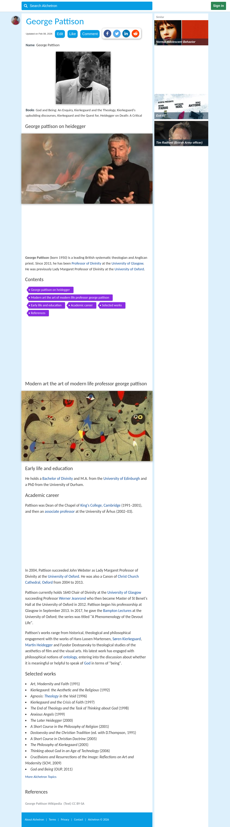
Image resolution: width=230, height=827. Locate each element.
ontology (70, 657)
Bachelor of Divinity (57, 478)
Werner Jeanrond (72, 598)
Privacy (65, 819)
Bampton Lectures (117, 610)
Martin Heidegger (39, 645)
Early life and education (46, 305)
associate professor (60, 511)
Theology (51, 696)
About (34, 819)
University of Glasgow (127, 263)
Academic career (82, 305)
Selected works (112, 305)
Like (72, 34)
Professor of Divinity (86, 263)
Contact (78, 819)
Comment (90, 34)
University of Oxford (129, 269)
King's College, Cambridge (100, 505)
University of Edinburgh (121, 478)
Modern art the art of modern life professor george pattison (70, 297)
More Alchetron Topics (40, 777)
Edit (60, 34)
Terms (52, 819)
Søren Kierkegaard (126, 639)
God (87, 663)
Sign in (218, 6)
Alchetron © (98, 819)
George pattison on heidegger (50, 290)
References (38, 313)
